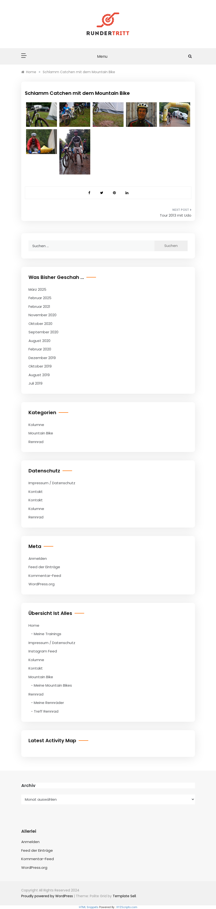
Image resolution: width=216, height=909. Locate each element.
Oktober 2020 (40, 323)
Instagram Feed (42, 651)
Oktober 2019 (40, 366)
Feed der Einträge (44, 566)
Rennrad (35, 441)
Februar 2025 (39, 297)
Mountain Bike (40, 433)
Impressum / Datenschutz (51, 482)
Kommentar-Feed (44, 575)
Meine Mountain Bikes (53, 685)
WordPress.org (41, 584)
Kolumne (36, 424)
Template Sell (124, 896)
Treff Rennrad (46, 711)
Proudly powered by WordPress (47, 896)
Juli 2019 (35, 383)
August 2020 (39, 340)
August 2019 (39, 374)
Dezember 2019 (42, 357)
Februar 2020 (39, 349)
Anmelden (37, 558)
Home (33, 625)
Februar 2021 (39, 306)
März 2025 (37, 289)
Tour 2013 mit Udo (175, 215)
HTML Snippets (88, 907)
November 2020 (42, 314)
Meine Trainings (47, 633)
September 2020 (43, 332)
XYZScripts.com (126, 907)
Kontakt (35, 491)
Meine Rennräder (49, 702)
